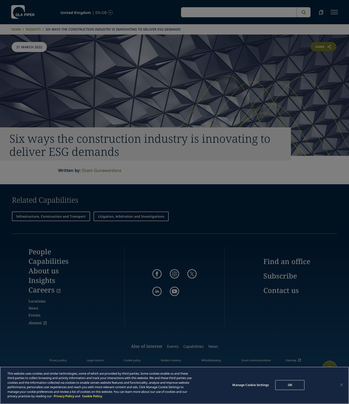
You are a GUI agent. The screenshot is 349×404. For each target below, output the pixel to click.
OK (290, 385)
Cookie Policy (92, 396)
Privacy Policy (64, 396)
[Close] (341, 385)
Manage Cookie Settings (250, 385)
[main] (174, 385)
